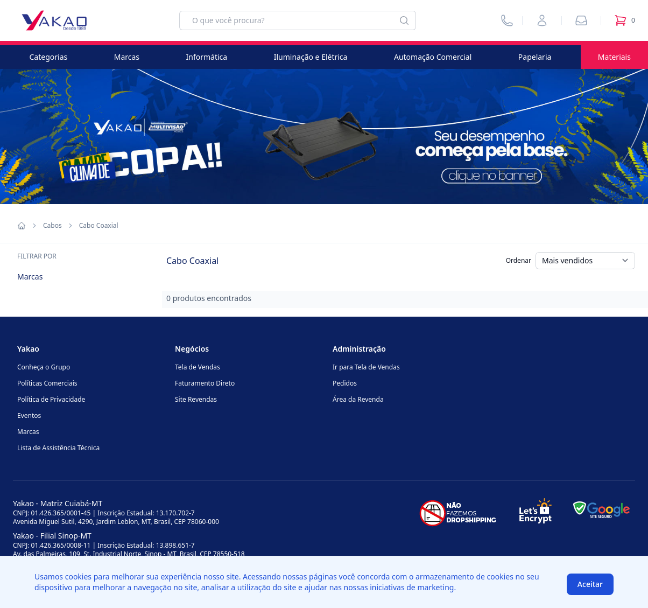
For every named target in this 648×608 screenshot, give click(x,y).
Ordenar (518, 260)
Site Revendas (196, 399)
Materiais (614, 57)
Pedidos (345, 383)
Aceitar (590, 584)
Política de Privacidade (51, 399)
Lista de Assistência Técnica (58, 447)
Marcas (126, 57)
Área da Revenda (358, 399)
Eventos (29, 415)
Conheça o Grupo (43, 367)
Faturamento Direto (205, 383)
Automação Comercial (432, 57)
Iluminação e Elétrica (311, 57)
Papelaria (535, 57)
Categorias (49, 57)
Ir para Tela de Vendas (366, 367)
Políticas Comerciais (47, 383)
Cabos (52, 225)
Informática (207, 57)
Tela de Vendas (197, 367)
